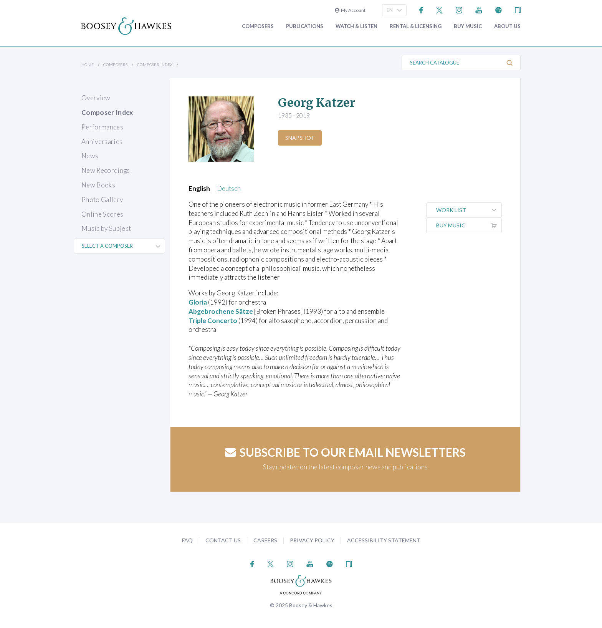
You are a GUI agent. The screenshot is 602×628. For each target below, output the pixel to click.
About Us (507, 26)
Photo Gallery (102, 200)
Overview (96, 98)
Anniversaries (101, 142)
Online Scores (102, 214)
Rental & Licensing (416, 26)
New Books (98, 185)
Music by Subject (106, 228)
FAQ (187, 540)
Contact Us (223, 540)
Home (87, 64)
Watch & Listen (356, 26)
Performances (102, 127)
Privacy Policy (312, 540)
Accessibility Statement (383, 540)
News (89, 156)
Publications (304, 26)
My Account (350, 10)
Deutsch (229, 188)
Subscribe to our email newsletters (345, 452)
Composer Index (155, 64)
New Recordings (105, 170)
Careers (265, 540)
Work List (468, 210)
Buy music (468, 26)
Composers (258, 26)
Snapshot (299, 137)
